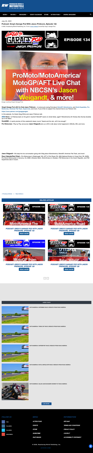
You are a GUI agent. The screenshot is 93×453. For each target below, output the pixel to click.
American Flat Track (15, 109)
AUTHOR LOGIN (46, 448)
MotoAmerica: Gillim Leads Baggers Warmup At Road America (48, 383)
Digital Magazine (69, 14)
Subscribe (26, 434)
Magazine (23, 14)
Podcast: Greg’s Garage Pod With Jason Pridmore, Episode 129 (24, 265)
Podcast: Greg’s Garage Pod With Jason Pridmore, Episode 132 (24, 230)
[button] (90, 14)
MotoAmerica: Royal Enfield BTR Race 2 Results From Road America (50, 364)
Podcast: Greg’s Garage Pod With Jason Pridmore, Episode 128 (68, 265)
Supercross (26, 109)
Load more (46, 403)
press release (34, 26)
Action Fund (56, 14)
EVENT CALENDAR (36, 14)
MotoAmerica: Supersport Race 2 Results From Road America (48, 345)
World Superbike (81, 107)
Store (46, 14)
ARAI (4, 117)
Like (28, 421)
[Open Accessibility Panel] (91, 446)
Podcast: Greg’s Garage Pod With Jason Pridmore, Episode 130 (68, 230)
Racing (13, 14)
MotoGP (60, 107)
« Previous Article (7, 194)
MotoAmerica (67, 107)
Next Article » (20, 194)
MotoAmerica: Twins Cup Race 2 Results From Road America (48, 326)
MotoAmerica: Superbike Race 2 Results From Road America (48, 307)
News (5, 14)
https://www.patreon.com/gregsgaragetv (15, 111)
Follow (27, 426)
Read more (24, 233)
